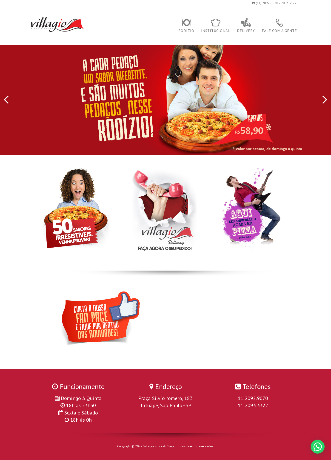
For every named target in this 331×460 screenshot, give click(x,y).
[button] (318, 449)
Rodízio (186, 25)
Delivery (246, 25)
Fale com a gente (279, 25)
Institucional (215, 25)
